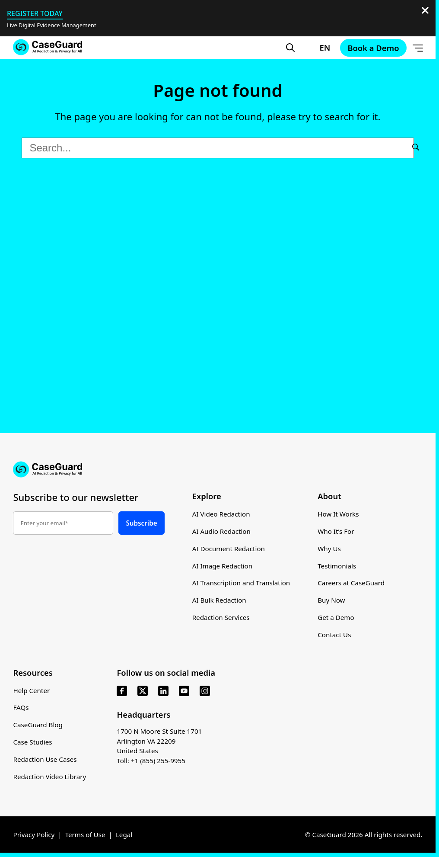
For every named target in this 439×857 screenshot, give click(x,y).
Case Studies (32, 742)
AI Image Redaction (222, 566)
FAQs (21, 708)
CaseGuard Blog (38, 725)
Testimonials (337, 566)
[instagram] (205, 691)
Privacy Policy (33, 835)
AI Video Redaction (221, 514)
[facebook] (122, 691)
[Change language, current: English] (317, 48)
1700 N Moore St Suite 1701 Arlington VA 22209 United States (159, 741)
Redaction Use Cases (45, 759)
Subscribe (141, 523)
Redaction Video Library (49, 777)
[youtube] (184, 691)
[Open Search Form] (290, 47)
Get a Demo (336, 617)
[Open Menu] (418, 47)
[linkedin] (163, 691)
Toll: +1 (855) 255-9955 (151, 761)
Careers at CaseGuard (351, 583)
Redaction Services (221, 617)
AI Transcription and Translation (241, 583)
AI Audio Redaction (221, 531)
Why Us (329, 549)
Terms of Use (85, 835)
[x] (142, 691)
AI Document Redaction (228, 549)
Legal (124, 835)
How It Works (338, 514)
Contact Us (335, 635)
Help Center (31, 691)
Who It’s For (336, 531)
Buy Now (332, 600)
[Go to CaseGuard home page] (47, 47)
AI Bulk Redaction (219, 600)
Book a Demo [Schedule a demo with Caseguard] (373, 47)
